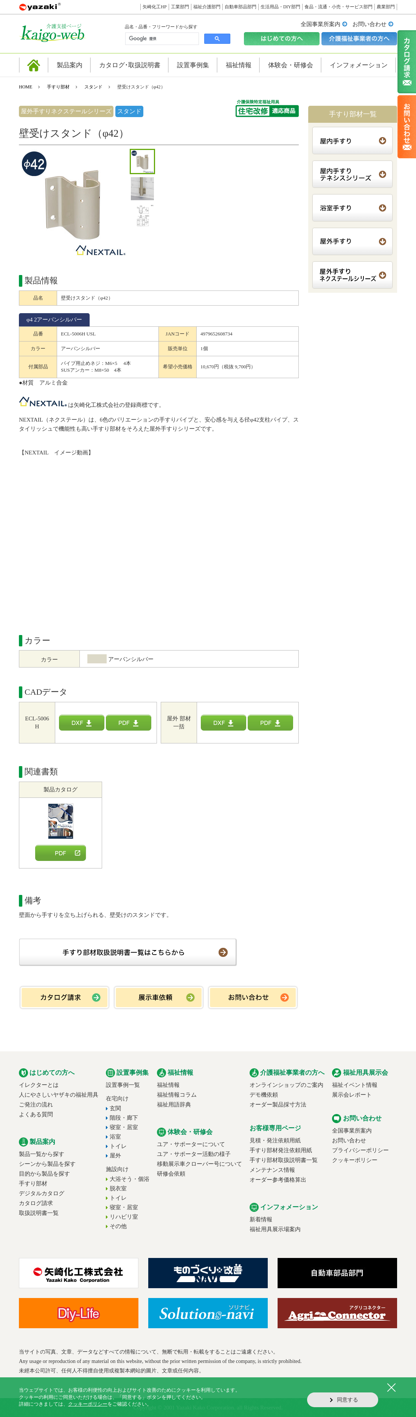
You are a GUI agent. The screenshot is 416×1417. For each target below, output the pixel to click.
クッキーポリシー (354, 1160)
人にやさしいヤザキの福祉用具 (58, 1095)
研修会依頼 (171, 1174)
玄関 (115, 1108)
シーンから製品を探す (47, 1164)
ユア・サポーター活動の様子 (194, 1154)
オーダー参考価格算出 (278, 1180)
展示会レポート (352, 1095)
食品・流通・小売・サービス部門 (338, 6)
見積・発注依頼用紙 (275, 1140)
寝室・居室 (124, 1127)
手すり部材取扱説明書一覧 (284, 1160)
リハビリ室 (124, 1217)
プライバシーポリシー (360, 1150)
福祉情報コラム (177, 1095)
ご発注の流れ (36, 1105)
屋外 (115, 1156)
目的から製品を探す (44, 1174)
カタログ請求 (36, 1203)
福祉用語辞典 (174, 1105)
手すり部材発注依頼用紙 (281, 1150)
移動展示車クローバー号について (199, 1164)
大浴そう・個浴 (129, 1179)
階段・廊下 (124, 1118)
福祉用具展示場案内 (275, 1229)
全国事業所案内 (320, 24)
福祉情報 (168, 1085)
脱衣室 (118, 1188)
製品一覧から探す (41, 1154)
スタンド (93, 87)
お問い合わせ (369, 24)
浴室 (115, 1137)
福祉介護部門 (206, 6)
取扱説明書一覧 (39, 1213)
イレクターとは (39, 1085)
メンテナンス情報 (272, 1170)
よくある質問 (36, 1114)
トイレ (118, 1146)
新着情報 (261, 1219)
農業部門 (386, 6)
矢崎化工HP (154, 6)
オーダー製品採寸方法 (278, 1105)
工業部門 (180, 6)
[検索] (161, 39)
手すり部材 (58, 87)
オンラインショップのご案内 (286, 1085)
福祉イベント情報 (354, 1085)
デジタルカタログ (41, 1193)
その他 (118, 1226)
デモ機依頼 (264, 1095)
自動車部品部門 (240, 6)
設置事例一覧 (123, 1085)
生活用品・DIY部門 (280, 6)
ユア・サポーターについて (191, 1144)
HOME (25, 87)
